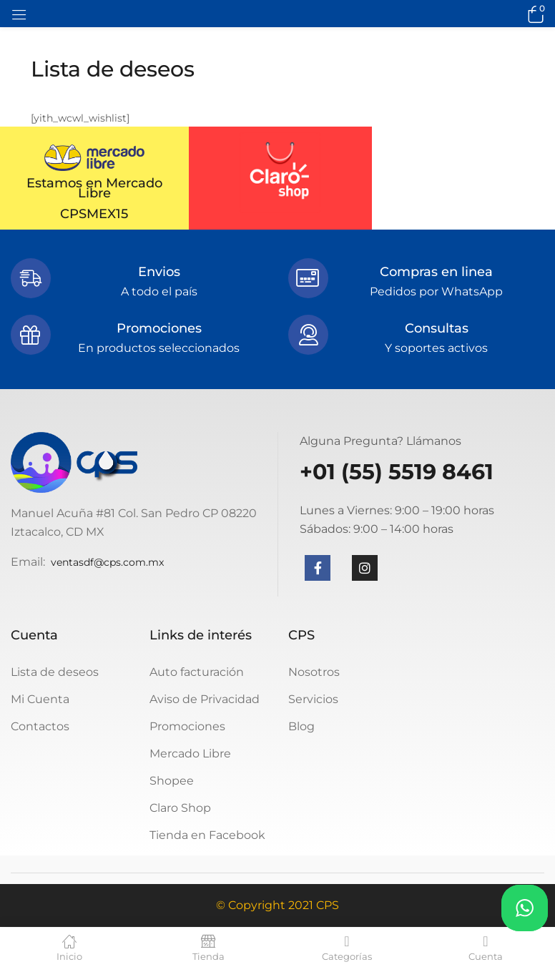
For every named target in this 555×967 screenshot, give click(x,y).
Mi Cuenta (40, 699)
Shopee (171, 780)
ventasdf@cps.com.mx (107, 562)
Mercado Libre (190, 753)
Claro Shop (180, 808)
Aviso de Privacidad (204, 699)
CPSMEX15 (94, 214)
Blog (301, 726)
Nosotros (314, 672)
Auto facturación (196, 672)
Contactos (40, 726)
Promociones (187, 726)
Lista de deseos (55, 672)
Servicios (313, 699)
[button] (533, 13)
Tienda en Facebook (207, 835)
